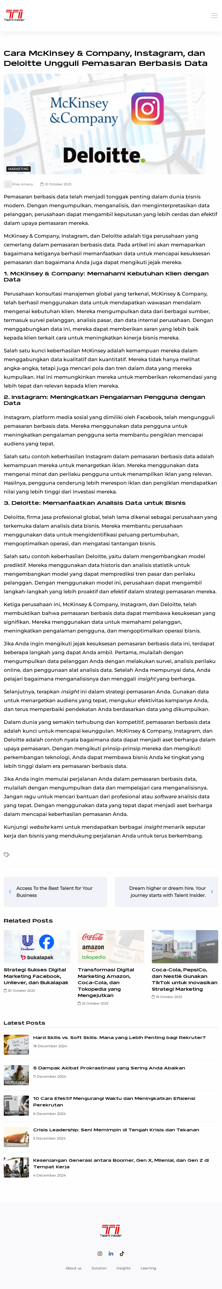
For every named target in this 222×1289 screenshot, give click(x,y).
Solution (99, 1268)
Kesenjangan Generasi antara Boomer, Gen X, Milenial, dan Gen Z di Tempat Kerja (121, 1164)
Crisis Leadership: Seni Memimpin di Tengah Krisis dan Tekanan (116, 1130)
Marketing (18, 169)
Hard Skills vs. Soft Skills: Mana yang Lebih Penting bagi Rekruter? (119, 1038)
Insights (124, 1268)
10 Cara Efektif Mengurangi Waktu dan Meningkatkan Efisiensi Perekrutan (114, 1102)
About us (74, 1268)
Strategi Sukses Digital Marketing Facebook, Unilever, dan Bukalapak (36, 976)
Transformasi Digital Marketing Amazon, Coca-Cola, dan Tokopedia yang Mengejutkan (106, 983)
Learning (148, 1268)
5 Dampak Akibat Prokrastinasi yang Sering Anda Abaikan (109, 1068)
